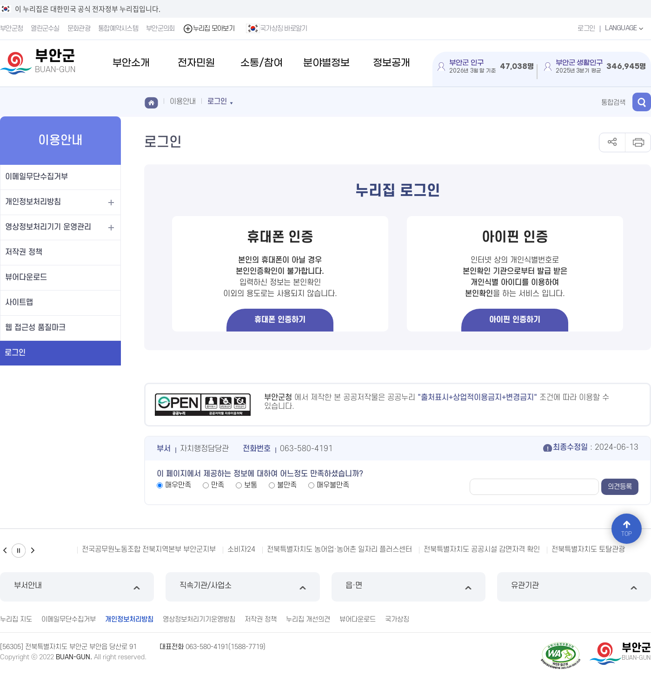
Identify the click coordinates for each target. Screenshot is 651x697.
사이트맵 (19, 302)
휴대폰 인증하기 (280, 320)
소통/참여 (261, 63)
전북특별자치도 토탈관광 (588, 549)
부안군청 (11, 29)
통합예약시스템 (118, 29)
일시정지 (19, 550)
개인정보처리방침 (33, 202)
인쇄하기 (638, 142)
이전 (4, 550)
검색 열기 (641, 102)
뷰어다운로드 (26, 277)
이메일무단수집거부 (36, 177)
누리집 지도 (16, 619)
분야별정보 (326, 63)
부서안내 (77, 587)
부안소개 (131, 63)
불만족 (287, 485)
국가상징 (397, 619)
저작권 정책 (23, 252)
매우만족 (178, 485)
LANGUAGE (625, 28)
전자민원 (196, 63)
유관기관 (574, 587)
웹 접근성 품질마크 (35, 328)
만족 (217, 485)
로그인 (586, 29)
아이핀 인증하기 (514, 320)
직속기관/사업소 (242, 587)
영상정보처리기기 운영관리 (48, 227)
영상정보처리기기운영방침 (199, 619)
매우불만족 (333, 485)
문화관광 (78, 29)
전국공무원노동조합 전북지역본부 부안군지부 (149, 549)
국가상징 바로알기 (276, 28)
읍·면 (408, 587)
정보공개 (391, 63)
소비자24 (241, 549)
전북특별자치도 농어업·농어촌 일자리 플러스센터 (339, 549)
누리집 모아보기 (208, 29)
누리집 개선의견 (308, 619)
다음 (32, 550)
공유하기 (612, 142)
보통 (250, 485)
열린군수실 (45, 29)
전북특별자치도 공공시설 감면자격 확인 (482, 549)
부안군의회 (160, 29)
